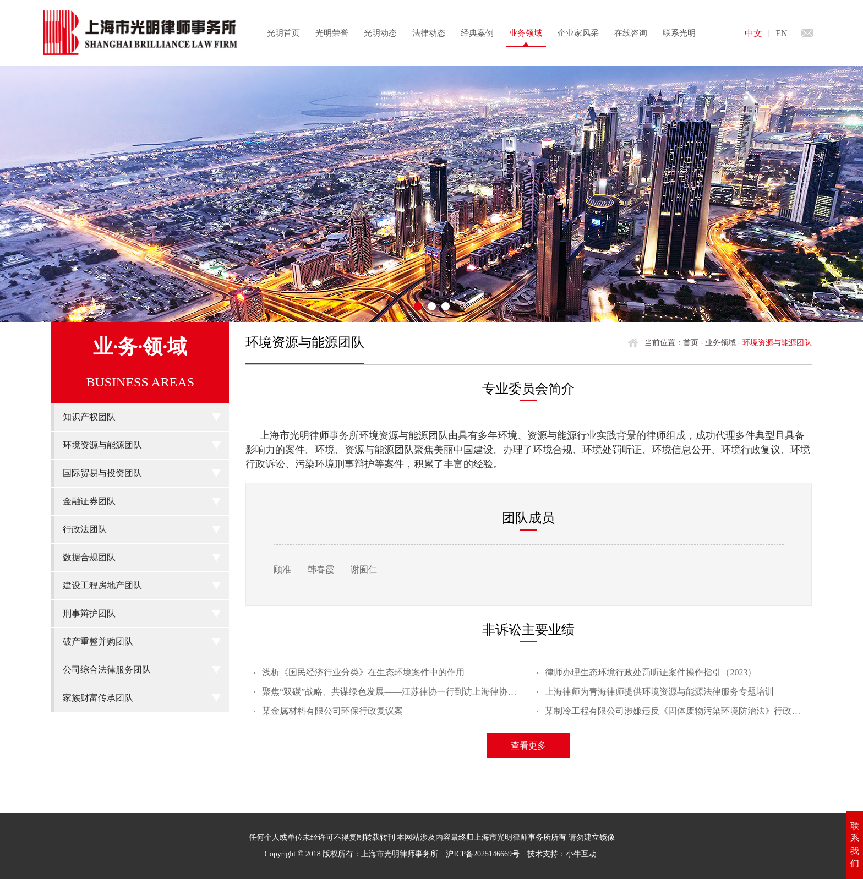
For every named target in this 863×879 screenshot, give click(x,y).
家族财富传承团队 (98, 697)
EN (781, 33)
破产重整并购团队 (98, 641)
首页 (690, 343)
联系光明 (679, 33)
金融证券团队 (89, 501)
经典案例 (477, 33)
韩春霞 (321, 569)
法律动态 (428, 33)
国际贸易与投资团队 (102, 473)
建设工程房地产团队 (102, 585)
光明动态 (380, 33)
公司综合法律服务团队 (107, 669)
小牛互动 (581, 854)
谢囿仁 (364, 569)
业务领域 (525, 33)
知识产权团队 (89, 417)
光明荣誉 (331, 33)
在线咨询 (630, 33)
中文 (753, 33)
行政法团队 (85, 529)
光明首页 (283, 33)
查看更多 (528, 745)
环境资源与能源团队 (102, 445)
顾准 (282, 569)
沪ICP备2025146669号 (483, 854)
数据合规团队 (89, 557)
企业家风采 (578, 33)
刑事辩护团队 (89, 613)
